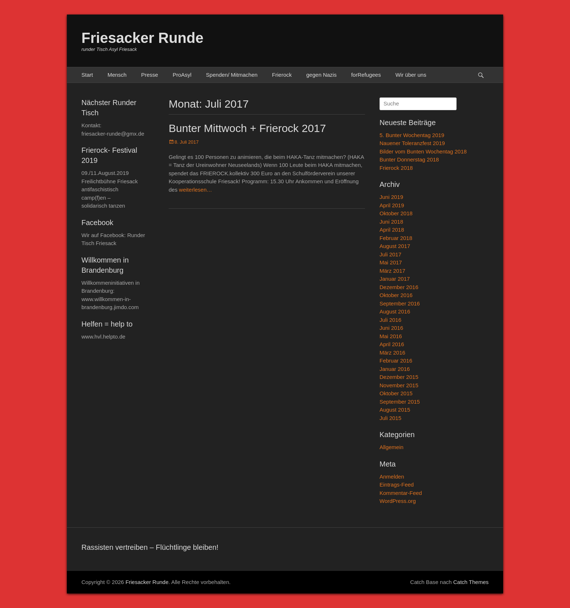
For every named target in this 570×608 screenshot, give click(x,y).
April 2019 (392, 205)
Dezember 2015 (399, 377)
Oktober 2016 (396, 295)
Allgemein (392, 447)
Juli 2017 (390, 254)
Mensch (117, 75)
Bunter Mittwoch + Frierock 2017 (247, 128)
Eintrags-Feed (397, 484)
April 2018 (392, 230)
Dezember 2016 (399, 287)
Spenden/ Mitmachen (232, 75)
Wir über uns (411, 75)
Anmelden (392, 476)
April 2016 (392, 344)
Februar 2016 (396, 360)
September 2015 (400, 402)
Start (87, 75)
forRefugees (366, 75)
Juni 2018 (391, 222)
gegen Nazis (321, 75)
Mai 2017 (391, 262)
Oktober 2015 (396, 393)
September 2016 (400, 303)
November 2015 (399, 385)
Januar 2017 (395, 279)
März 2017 (392, 271)
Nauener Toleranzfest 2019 (412, 143)
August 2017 (395, 246)
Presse (149, 75)
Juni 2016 (391, 328)
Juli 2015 (390, 418)
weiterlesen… (195, 190)
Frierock (282, 75)
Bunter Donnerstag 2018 (409, 159)
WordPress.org (398, 501)
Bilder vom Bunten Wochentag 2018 (423, 151)
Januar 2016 (395, 369)
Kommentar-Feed (401, 493)
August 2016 (395, 311)
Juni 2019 (391, 197)
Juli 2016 (390, 320)
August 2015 (395, 410)
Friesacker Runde (142, 38)
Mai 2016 (391, 336)
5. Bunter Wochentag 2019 (412, 135)
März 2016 (392, 352)
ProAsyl (182, 75)
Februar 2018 (396, 238)
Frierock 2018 (396, 168)
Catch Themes (471, 582)
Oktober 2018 (396, 213)
